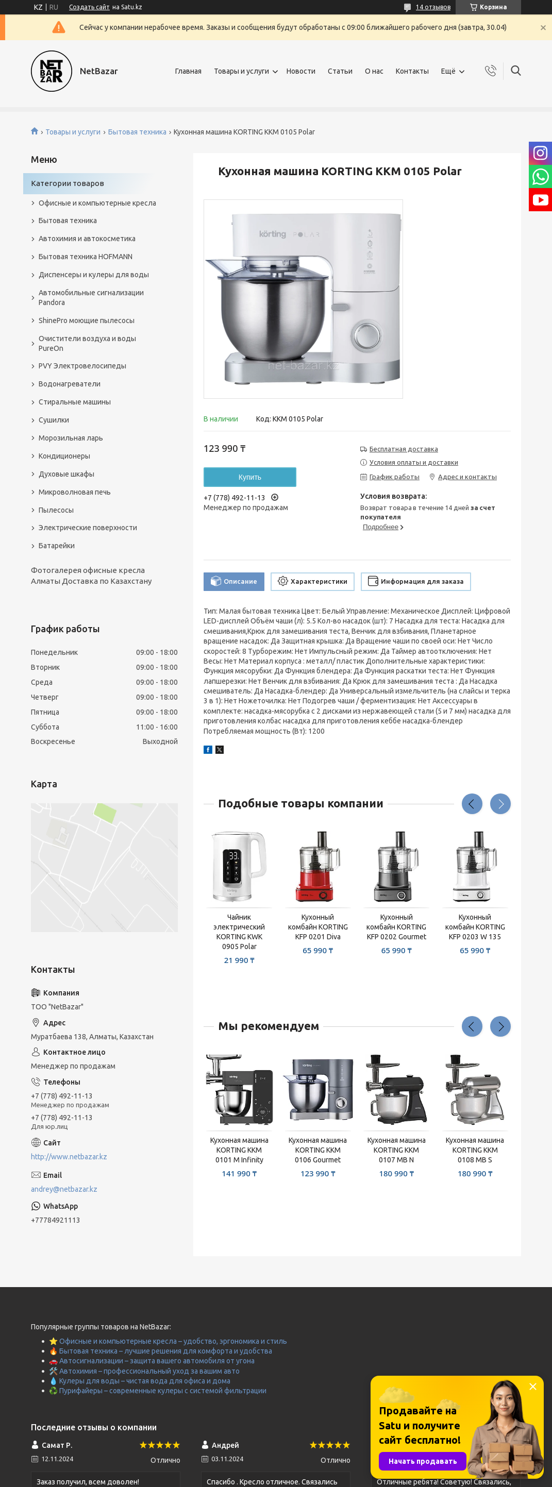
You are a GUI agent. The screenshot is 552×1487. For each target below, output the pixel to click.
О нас (374, 71)
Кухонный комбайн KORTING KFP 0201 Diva (318, 927)
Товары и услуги (241, 71)
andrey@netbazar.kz (64, 1189)
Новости (301, 71)
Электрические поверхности (88, 527)
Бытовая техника (137, 132)
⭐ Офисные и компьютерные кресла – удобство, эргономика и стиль (168, 1341)
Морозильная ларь (71, 438)
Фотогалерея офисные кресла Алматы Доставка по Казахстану (91, 575)
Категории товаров (67, 183)
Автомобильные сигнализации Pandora (91, 298)
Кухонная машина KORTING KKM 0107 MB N (396, 1150)
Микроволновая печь (75, 492)
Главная (188, 71)
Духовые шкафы (66, 474)
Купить (250, 477)
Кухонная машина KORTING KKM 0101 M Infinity (239, 1150)
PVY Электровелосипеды (82, 366)
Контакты (412, 71)
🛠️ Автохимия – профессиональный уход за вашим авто (144, 1371)
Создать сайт (89, 7)
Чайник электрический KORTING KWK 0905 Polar (239, 932)
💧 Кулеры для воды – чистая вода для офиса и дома (139, 1381)
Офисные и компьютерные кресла (97, 203)
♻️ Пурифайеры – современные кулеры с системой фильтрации (157, 1391)
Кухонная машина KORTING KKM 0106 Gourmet (318, 1150)
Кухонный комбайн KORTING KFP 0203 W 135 (475, 927)
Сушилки (54, 420)
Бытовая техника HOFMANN (85, 256)
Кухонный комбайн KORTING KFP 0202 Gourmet (396, 927)
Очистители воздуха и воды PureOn (87, 343)
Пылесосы (56, 510)
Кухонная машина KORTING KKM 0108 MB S (475, 1150)
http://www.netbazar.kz (69, 1157)
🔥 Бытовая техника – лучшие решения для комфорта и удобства (160, 1351)
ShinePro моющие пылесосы (87, 320)
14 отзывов (433, 7)
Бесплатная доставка (404, 448)
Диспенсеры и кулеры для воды (94, 275)
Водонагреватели (70, 384)
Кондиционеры (64, 456)
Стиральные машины (75, 402)
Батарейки (57, 546)
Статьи (340, 71)
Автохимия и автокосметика (87, 238)
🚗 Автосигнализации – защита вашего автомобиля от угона (152, 1361)
